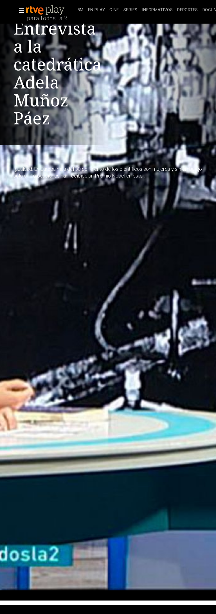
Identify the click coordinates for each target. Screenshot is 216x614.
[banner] (50, 10)
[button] (20, 10)
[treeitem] (81, 10)
